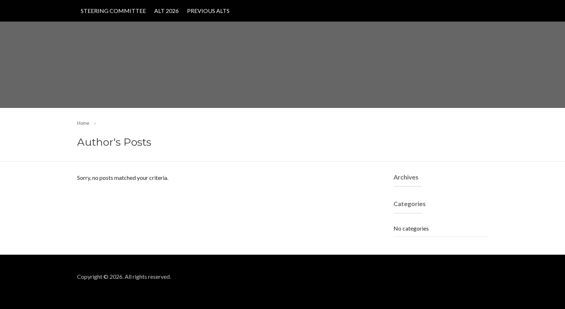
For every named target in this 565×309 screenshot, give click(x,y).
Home (83, 123)
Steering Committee (113, 10)
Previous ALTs (208, 10)
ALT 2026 (166, 10)
